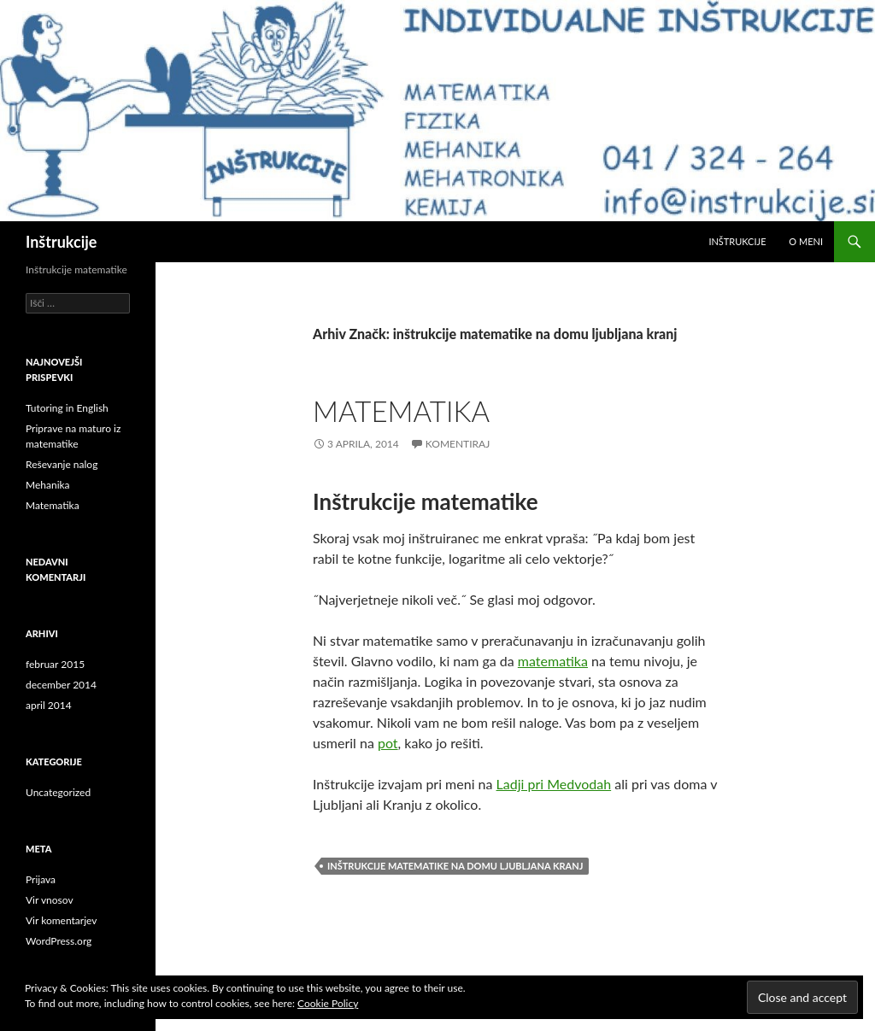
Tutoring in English (67, 407)
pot (388, 743)
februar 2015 (55, 664)
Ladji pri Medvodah (554, 784)
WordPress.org (58, 940)
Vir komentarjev (61, 920)
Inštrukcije (61, 241)
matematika (553, 661)
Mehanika (48, 484)
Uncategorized (58, 792)
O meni (806, 241)
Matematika (401, 411)
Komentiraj (458, 443)
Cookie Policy (327, 1003)
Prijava (41, 879)
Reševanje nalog (61, 464)
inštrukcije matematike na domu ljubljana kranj (455, 865)
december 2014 (61, 684)
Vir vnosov (49, 899)
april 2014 (49, 705)
